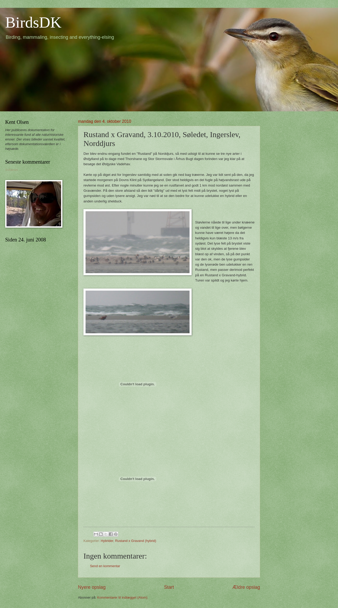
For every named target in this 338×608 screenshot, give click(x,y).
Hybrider (107, 541)
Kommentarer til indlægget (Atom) (122, 597)
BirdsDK (33, 22)
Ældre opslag (246, 587)
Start (169, 587)
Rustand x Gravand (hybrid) (135, 541)
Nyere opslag (92, 587)
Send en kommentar (105, 566)
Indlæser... (13, 170)
